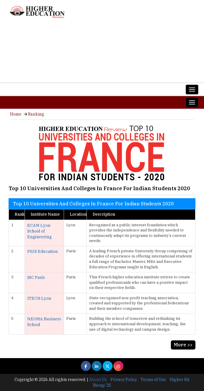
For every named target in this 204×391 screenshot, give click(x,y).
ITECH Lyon (39, 298)
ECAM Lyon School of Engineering (39, 231)
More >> (183, 345)
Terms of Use (153, 379)
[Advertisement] (102, 53)
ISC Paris (36, 277)
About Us (98, 379)
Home (15, 114)
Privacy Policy (124, 379)
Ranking (36, 114)
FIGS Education (42, 251)
